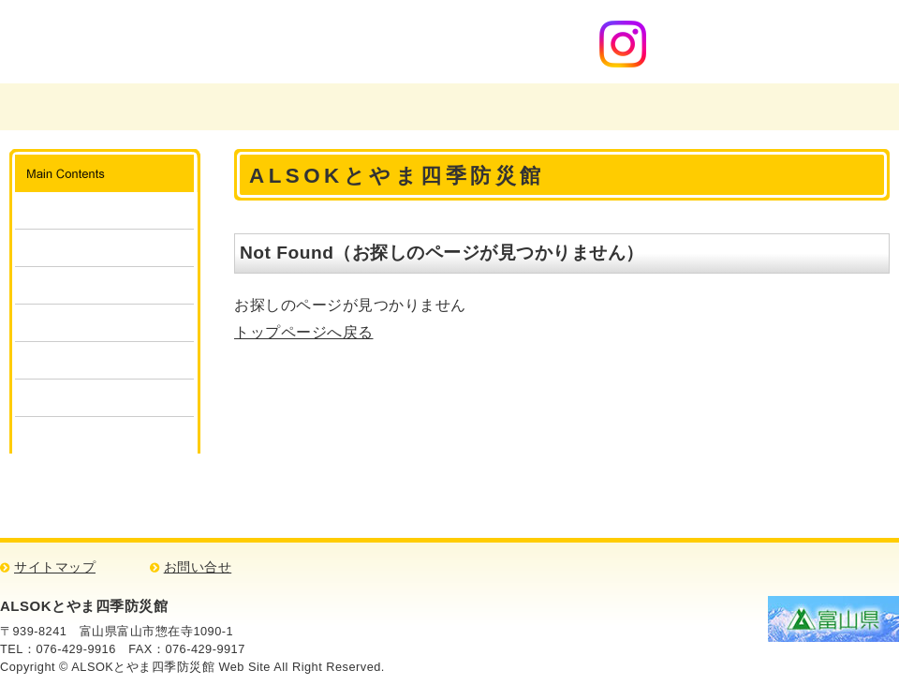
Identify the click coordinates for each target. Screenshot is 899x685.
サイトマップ (55, 567)
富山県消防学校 (296, 106)
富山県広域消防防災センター (105, 106)
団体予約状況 (104, 323)
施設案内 (104, 210)
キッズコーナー (104, 360)
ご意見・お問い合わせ (640, 106)
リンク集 (104, 435)
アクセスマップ (812, 106)
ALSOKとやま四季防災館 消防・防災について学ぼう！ (223, 41)
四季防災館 (468, 106)
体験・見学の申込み (104, 285)
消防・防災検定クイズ (104, 398)
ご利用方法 (104, 248)
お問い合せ (198, 567)
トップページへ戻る (304, 332)
